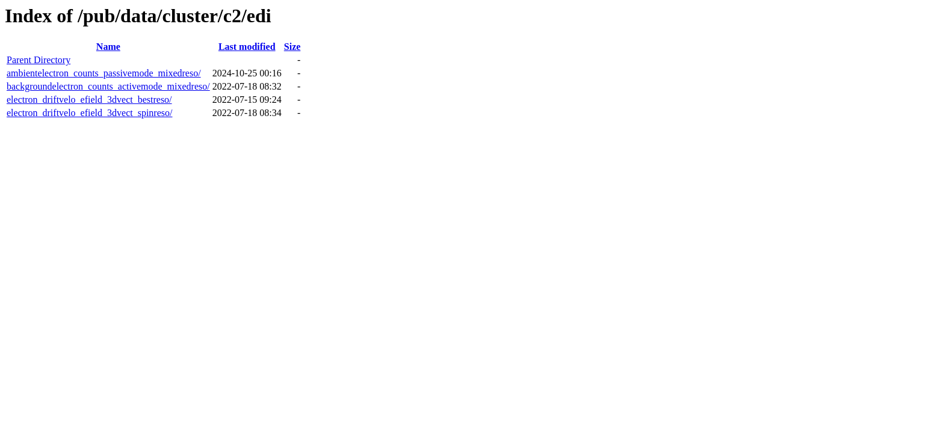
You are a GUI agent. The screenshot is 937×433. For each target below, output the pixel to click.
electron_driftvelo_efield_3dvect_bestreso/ (89, 99)
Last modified (247, 46)
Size (292, 46)
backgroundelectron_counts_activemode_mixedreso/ (108, 86)
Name (108, 46)
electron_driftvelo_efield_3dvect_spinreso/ (89, 113)
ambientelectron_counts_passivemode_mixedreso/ (104, 73)
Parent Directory (38, 60)
